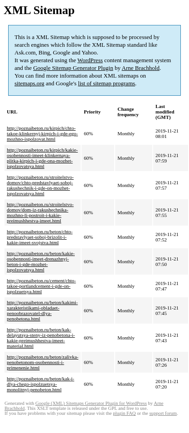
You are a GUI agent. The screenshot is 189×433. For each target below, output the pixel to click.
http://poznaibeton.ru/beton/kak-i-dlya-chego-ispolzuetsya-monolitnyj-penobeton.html (40, 384)
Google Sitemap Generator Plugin (73, 67)
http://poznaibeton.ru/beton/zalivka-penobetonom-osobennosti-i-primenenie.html (42, 362)
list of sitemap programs (106, 83)
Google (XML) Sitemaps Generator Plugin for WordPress (91, 403)
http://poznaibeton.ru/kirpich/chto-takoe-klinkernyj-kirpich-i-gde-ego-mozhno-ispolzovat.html (42, 133)
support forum (163, 413)
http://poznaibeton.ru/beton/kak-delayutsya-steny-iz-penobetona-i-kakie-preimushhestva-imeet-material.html (41, 338)
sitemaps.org (29, 83)
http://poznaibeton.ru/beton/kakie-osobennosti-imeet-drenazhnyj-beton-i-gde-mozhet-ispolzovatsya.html (41, 261)
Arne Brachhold (141, 67)
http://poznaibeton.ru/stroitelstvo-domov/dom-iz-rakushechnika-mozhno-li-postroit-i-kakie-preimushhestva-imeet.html (40, 212)
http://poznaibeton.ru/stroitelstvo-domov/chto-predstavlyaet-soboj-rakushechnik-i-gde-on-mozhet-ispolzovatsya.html (40, 185)
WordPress (90, 60)
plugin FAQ (124, 413)
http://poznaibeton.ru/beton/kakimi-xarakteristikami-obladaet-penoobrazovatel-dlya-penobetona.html (42, 310)
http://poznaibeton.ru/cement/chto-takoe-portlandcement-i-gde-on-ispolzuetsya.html (41, 286)
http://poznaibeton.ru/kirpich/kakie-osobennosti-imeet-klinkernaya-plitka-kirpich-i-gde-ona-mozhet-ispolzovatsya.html (42, 158)
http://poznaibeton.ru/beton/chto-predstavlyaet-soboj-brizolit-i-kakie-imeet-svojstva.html (40, 237)
